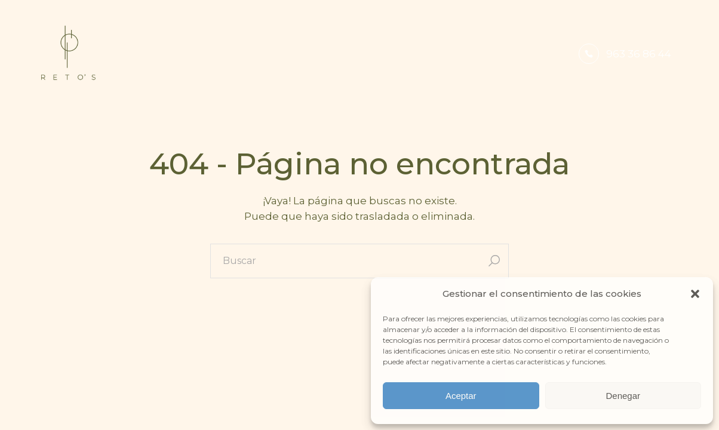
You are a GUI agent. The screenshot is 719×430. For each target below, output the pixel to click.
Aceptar (461, 396)
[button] (695, 294)
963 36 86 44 (638, 54)
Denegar (623, 396)
